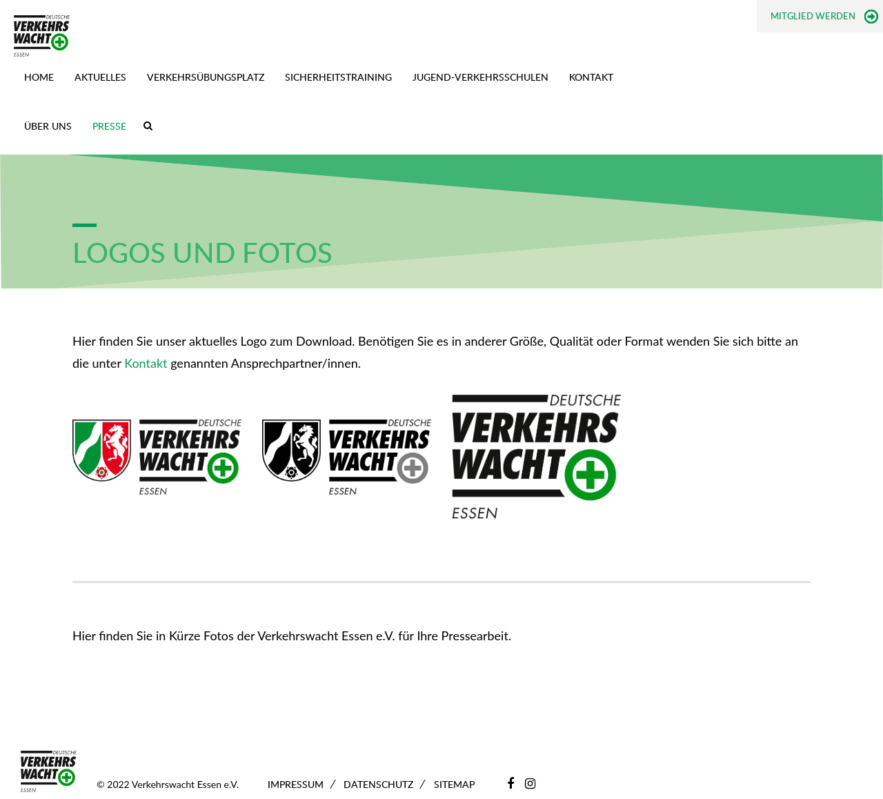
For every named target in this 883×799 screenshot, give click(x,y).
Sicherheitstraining (338, 76)
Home (39, 76)
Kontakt (591, 76)
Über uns (48, 125)
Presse (109, 125)
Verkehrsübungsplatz (205, 76)
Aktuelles (100, 76)
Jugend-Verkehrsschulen (480, 76)
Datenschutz (378, 784)
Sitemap (454, 784)
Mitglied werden (813, 16)
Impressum (296, 784)
